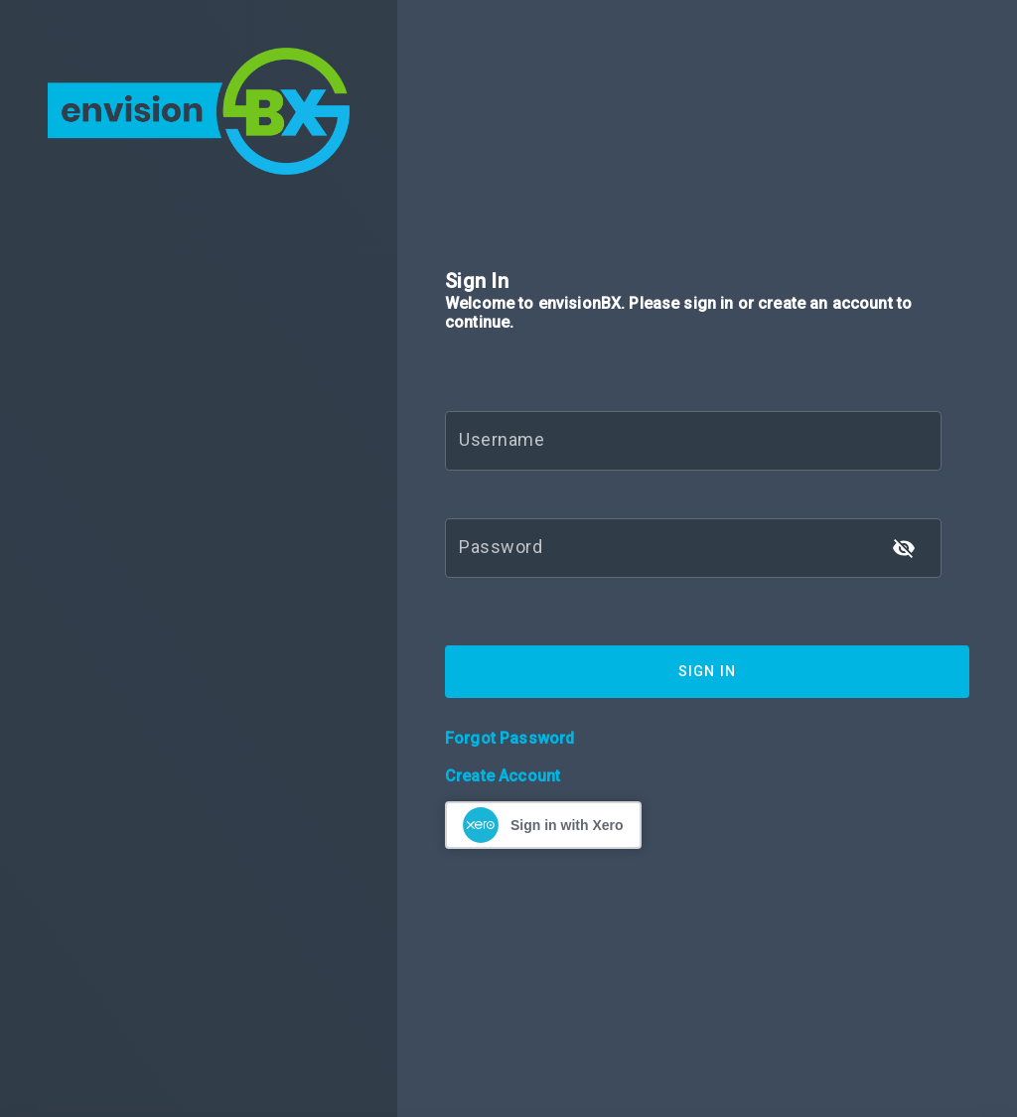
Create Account (502, 776)
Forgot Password (509, 738)
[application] (1011, 1112)
